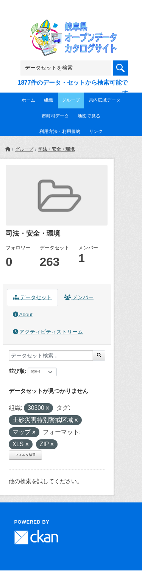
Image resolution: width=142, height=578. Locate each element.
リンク (96, 131)
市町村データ (55, 116)
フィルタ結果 (25, 455)
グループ (71, 100)
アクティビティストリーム (48, 332)
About (23, 314)
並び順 (17, 371)
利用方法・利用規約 (59, 131)
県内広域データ (104, 100)
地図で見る (89, 116)
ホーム (28, 100)
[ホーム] (7, 149)
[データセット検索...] (51, 355)
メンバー (79, 297)
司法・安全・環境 (56, 149)
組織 (48, 100)
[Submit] (99, 355)
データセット (32, 297)
